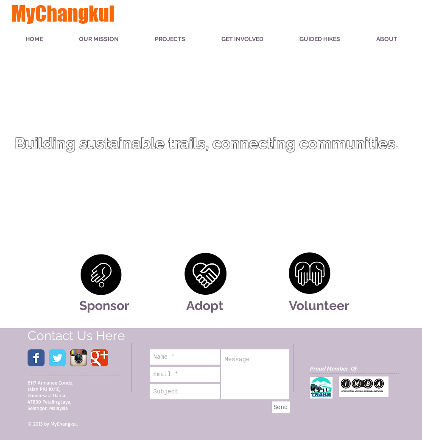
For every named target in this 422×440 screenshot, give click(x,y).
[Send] (281, 407)
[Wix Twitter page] (57, 357)
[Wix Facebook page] (36, 357)
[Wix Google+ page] (99, 357)
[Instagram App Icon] (78, 357)
